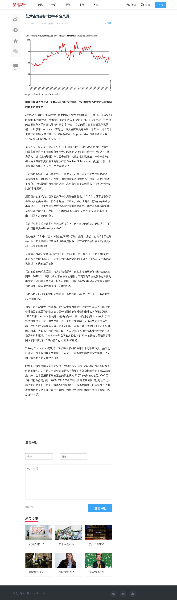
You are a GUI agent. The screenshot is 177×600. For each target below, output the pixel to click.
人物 (95, 4)
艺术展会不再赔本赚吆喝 (73, 544)
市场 (81, 4)
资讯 (40, 4)
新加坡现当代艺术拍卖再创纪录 (47, 544)
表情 (29, 507)
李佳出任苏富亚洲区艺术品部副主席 (109, 544)
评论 (54, 4)
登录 (160, 5)
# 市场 (108, 23)
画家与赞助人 (36, 572)
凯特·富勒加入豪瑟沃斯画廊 (74, 572)
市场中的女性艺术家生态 (103, 572)
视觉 (67, 4)
